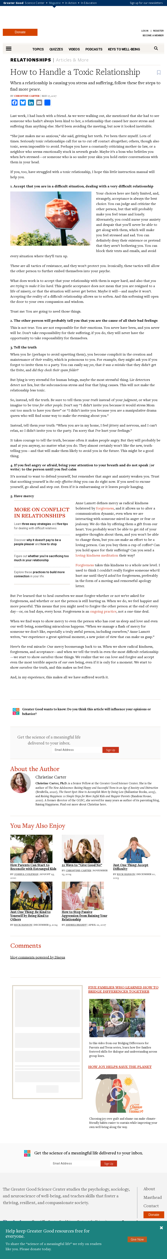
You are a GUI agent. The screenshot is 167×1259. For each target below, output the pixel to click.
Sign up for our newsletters (146, 3)
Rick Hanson (126, 874)
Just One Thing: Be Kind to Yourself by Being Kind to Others (30, 915)
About (149, 1188)
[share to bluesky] (23, 102)
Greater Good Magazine (83, 20)
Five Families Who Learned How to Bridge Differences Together (123, 989)
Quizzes (56, 49)
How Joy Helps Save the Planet (120, 1066)
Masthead (152, 1197)
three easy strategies (36, 524)
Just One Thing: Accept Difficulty (130, 867)
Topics (38, 49)
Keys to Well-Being (124, 49)
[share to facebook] (14, 102)
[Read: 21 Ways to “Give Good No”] (83, 848)
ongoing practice (103, 611)
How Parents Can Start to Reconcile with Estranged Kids (33, 867)
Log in (144, 31)
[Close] (161, 1228)
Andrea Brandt (76, 924)
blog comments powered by (37, 957)
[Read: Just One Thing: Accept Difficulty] (134, 848)
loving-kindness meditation (97, 555)
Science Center (35, 3)
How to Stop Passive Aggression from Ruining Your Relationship (84, 915)
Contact (151, 1205)
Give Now (137, 1239)
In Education (89, 3)
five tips (62, 524)
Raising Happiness (47, 804)
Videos (74, 49)
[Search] (156, 48)
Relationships (30, 59)
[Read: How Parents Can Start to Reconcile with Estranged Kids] (31, 848)
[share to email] (39, 102)
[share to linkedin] (31, 102)
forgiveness (105, 508)
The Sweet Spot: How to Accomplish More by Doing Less (91, 792)
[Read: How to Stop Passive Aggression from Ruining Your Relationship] (83, 895)
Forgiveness (85, 565)
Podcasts (93, 49)
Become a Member (153, 35)
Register (158, 31)
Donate (20, 32)
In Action (71, 3)
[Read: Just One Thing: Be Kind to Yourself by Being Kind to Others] (31, 895)
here (103, 804)
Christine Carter (27, 96)
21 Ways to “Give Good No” (82, 865)
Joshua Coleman (26, 874)
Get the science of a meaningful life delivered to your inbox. (49, 740)
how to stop (48, 544)
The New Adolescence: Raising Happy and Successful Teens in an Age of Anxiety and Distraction (103, 788)
